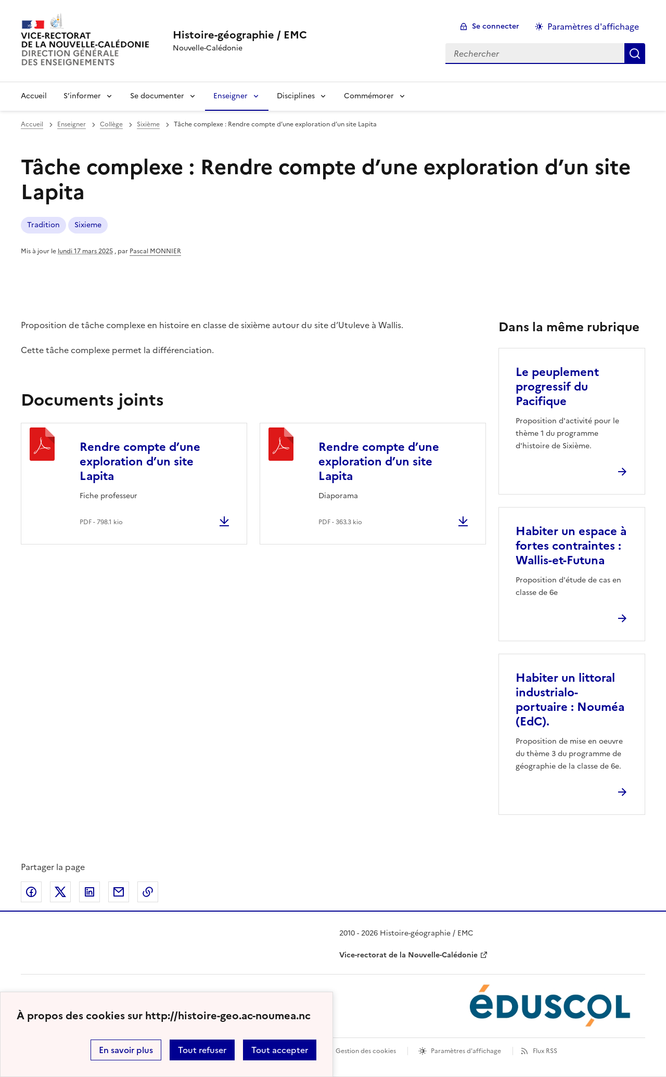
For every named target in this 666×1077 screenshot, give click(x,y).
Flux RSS (545, 1051)
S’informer (82, 95)
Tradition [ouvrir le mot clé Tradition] (43, 224)
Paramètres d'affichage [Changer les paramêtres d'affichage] (593, 26)
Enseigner (230, 95)
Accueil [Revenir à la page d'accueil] (34, 95)
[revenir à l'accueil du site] (240, 35)
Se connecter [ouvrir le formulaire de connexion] (495, 26)
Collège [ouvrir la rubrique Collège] (111, 124)
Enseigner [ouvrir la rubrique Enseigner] (71, 124)
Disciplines (296, 95)
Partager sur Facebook (31, 891)
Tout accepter (279, 1050)
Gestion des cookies (366, 1051)
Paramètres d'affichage (466, 1051)
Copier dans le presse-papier (147, 891)
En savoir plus (126, 1050)
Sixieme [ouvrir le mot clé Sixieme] (87, 224)
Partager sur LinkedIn (89, 891)
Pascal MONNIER (155, 251)
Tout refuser (202, 1050)
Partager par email (118, 891)
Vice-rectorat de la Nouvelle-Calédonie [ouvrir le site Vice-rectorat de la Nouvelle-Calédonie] (408, 955)
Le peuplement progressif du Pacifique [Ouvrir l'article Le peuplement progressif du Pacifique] (557, 387)
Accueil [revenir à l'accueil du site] (32, 124)
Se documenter (157, 95)
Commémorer (369, 95)
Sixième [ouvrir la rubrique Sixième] (148, 124)
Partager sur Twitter (60, 891)
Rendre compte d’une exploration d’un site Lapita (140, 461)
